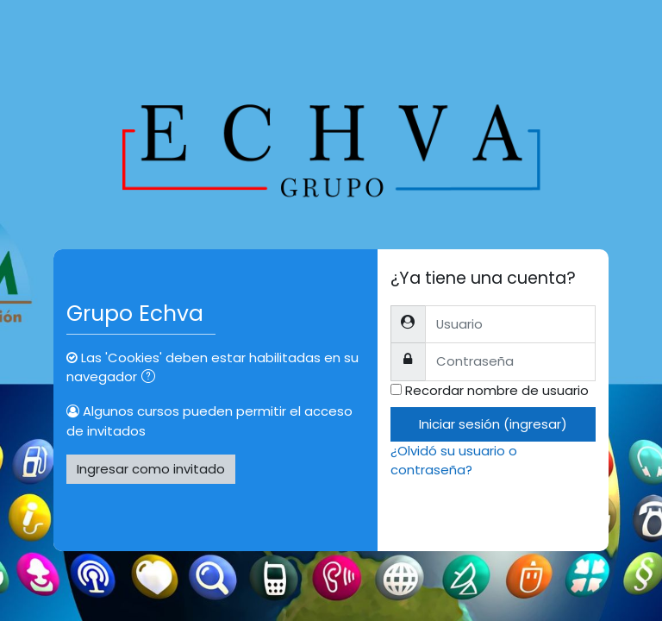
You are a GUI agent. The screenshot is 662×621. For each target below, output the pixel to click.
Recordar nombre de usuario (497, 390)
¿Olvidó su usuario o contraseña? (453, 460)
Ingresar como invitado (151, 469)
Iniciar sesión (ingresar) (493, 424)
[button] (152, 377)
